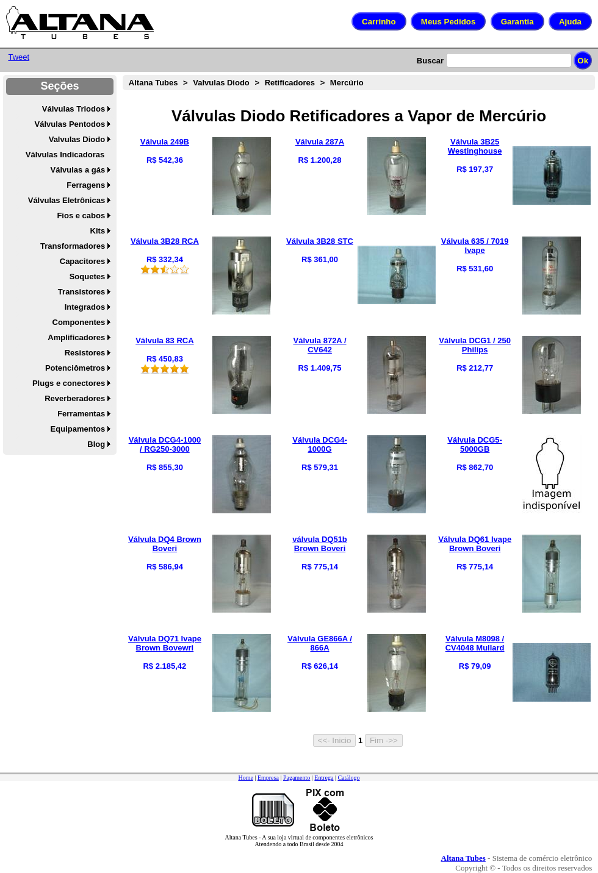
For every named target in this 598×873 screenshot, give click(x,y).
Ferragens (86, 185)
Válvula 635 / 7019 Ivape (475, 246)
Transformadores (72, 246)
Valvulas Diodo (77, 139)
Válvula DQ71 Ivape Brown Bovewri (164, 643)
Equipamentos (78, 428)
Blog (96, 444)
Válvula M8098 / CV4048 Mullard (475, 643)
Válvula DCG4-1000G (319, 444)
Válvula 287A (319, 141)
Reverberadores (75, 398)
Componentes (79, 322)
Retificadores (290, 82)
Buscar (430, 60)
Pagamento (296, 777)
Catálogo (348, 777)
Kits (98, 230)
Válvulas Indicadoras (65, 154)
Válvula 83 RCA (164, 340)
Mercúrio (347, 82)
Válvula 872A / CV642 (320, 345)
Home (245, 777)
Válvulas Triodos (73, 108)
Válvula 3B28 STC (319, 241)
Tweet (18, 57)
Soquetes (88, 276)
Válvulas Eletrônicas (66, 200)
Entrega (323, 777)
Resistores (85, 352)
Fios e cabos (81, 215)
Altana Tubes (153, 82)
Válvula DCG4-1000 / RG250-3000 (165, 444)
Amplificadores (76, 337)
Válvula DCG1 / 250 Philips (475, 345)
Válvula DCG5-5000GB (474, 444)
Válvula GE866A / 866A (319, 643)
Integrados (85, 307)
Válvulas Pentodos (70, 124)
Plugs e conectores (68, 383)
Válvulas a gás (78, 169)
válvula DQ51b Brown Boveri (319, 544)
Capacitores (82, 261)
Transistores (81, 291)
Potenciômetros (75, 367)
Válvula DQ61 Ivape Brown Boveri (474, 544)
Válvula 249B (164, 141)
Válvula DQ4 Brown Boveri (164, 544)
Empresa (268, 777)
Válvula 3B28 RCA (165, 241)
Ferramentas (81, 413)
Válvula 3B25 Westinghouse (475, 146)
